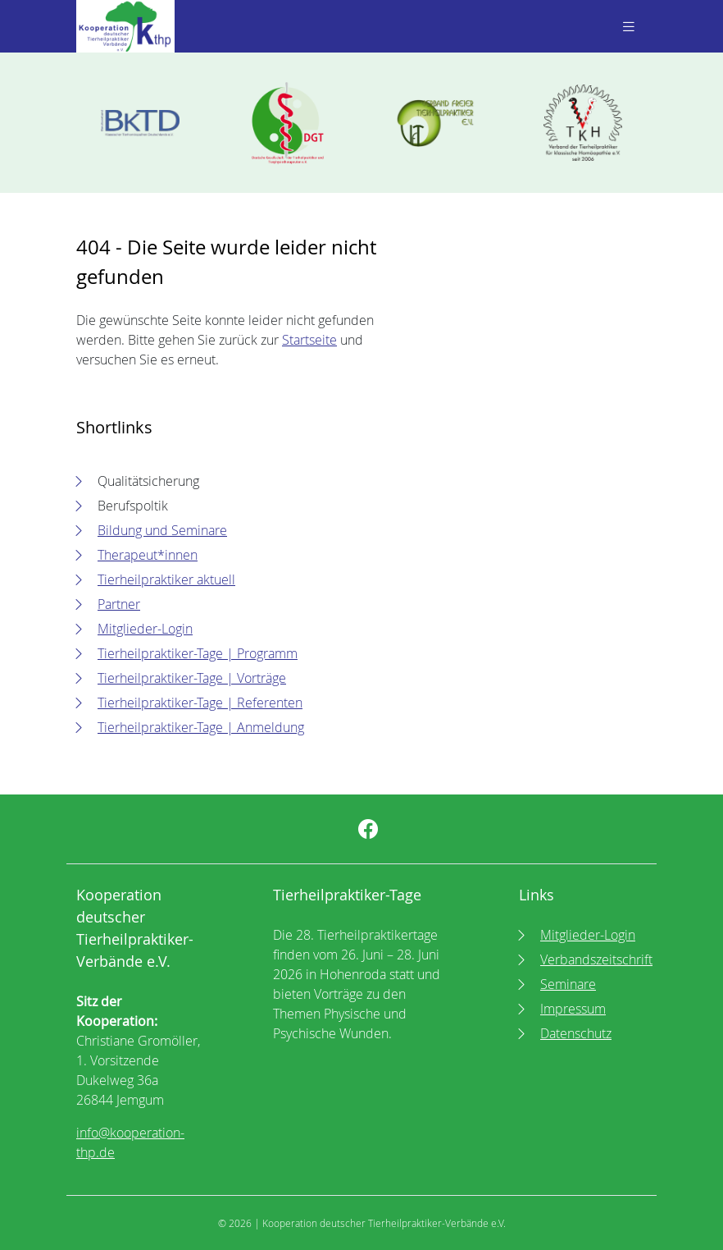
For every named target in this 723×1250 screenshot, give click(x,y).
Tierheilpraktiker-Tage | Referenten (200, 703)
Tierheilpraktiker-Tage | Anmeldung (201, 727)
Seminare (568, 984)
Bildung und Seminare (162, 530)
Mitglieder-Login (145, 629)
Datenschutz (576, 1033)
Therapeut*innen (148, 555)
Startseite (309, 340)
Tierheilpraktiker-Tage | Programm (198, 653)
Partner (119, 604)
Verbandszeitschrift (596, 959)
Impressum (573, 1009)
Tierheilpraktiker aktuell (166, 579)
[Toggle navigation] (627, 27)
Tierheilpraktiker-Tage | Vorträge (192, 678)
